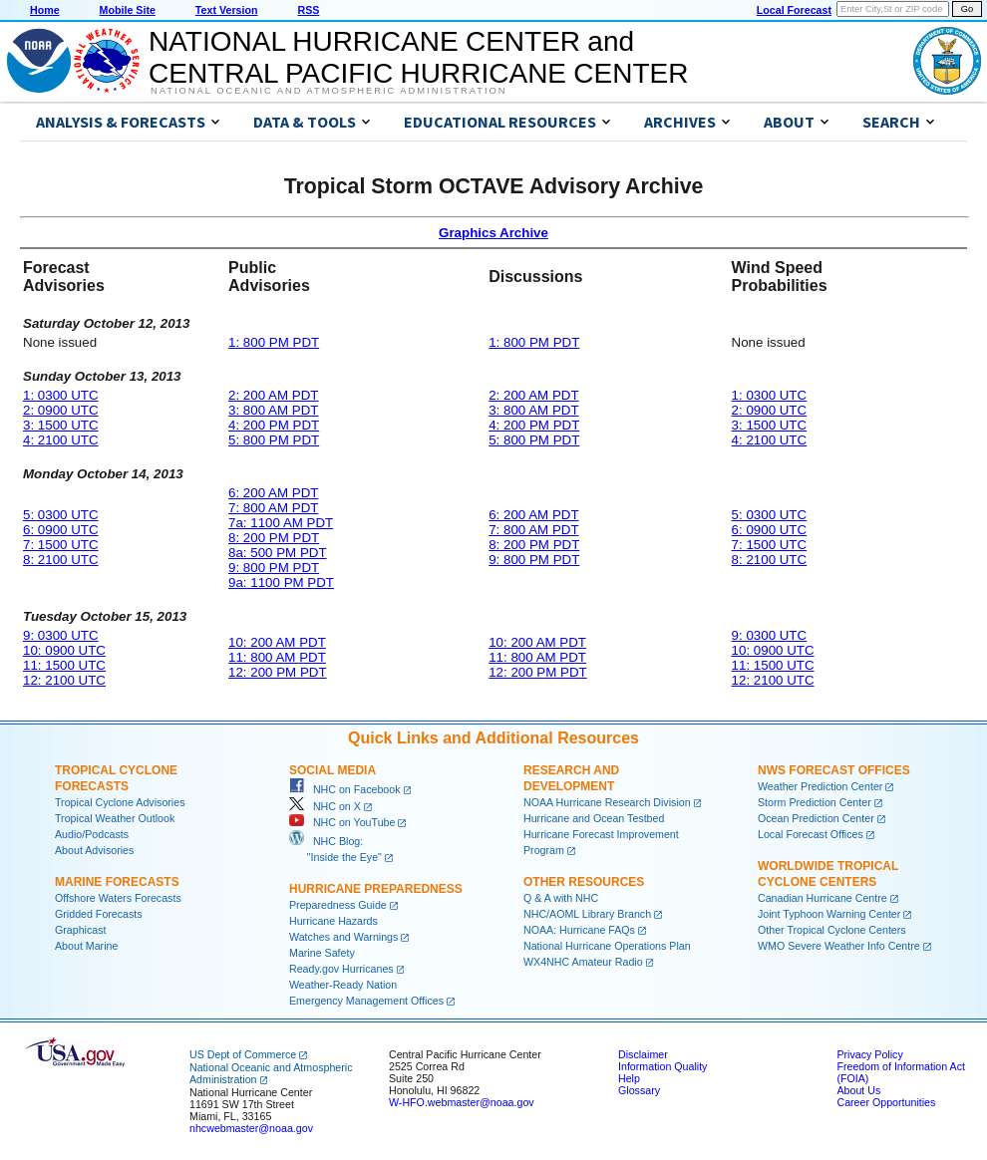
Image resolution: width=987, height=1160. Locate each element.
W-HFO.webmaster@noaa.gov (461, 1102)
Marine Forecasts (117, 882)
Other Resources (583, 882)
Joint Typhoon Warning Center (829, 914)
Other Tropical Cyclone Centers (832, 930)
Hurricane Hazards (333, 921)
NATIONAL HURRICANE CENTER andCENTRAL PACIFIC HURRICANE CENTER (418, 57)
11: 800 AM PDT (277, 657)
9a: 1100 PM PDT (281, 582)
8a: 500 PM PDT (277, 552)
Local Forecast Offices (810, 834)
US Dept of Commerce (242, 1054)
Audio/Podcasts (92, 834)
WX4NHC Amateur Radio (583, 962)
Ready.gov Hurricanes (341, 969)
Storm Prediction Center (814, 802)
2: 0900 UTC (61, 410)
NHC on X (325, 806)
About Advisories (94, 850)
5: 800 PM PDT (273, 440)
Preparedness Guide (338, 905)
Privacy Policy (869, 1054)
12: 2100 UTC (64, 680)
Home (45, 10)
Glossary (639, 1090)
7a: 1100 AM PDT (280, 522)
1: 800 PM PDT (273, 342)
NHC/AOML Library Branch (587, 914)
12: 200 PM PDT (277, 672)
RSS (308, 10)
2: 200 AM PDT (273, 395)
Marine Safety (322, 953)
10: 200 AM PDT (277, 642)
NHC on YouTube (342, 822)
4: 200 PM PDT (273, 425)
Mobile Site (128, 10)
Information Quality (662, 1066)
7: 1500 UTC (61, 544)
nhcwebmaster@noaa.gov (251, 1128)
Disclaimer (643, 1054)
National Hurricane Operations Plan (607, 946)
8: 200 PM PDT (273, 537)
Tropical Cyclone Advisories (120, 802)
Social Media (332, 770)
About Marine (86, 946)
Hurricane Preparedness (376, 889)
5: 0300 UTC (61, 514)
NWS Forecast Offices (834, 770)
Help (629, 1078)
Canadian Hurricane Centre (822, 898)
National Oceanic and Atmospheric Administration (328, 91)
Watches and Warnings (343, 937)
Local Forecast (794, 10)
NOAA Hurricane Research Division (607, 802)
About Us (858, 1090)
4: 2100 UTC (61, 440)
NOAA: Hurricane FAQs (579, 930)
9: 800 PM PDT (273, 567)
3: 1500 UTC (61, 425)
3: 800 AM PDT (273, 410)
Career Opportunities (885, 1102)
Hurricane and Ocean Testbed (593, 818)
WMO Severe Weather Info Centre (839, 946)
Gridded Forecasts (99, 914)
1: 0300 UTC (61, 395)
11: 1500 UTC (64, 665)
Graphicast (81, 930)
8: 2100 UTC (61, 559)
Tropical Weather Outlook (114, 818)
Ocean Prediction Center (816, 818)
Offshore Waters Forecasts (118, 898)
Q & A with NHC (560, 898)
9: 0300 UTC (61, 635)
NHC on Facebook (345, 789)
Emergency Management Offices (366, 1001)
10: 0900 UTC (64, 650)
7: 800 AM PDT (273, 507)
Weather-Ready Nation (343, 985)
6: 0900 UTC (61, 529)
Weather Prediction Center (820, 786)
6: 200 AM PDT (273, 492)
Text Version (226, 10)
